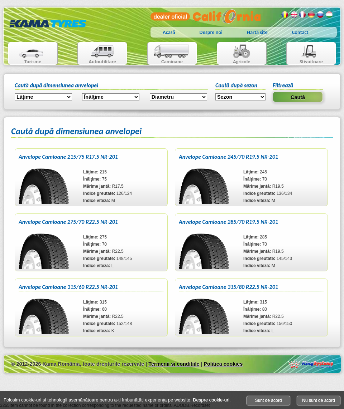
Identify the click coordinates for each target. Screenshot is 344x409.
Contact (300, 32)
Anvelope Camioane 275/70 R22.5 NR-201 (68, 221)
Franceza (302, 14)
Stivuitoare (305, 54)
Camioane (169, 54)
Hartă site (257, 32)
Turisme (26, 54)
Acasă (169, 32)
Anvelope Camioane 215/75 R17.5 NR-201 (68, 156)
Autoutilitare (97, 54)
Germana (311, 14)
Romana (284, 14)
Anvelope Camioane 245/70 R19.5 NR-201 (228, 156)
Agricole (234, 54)
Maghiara (329, 14)
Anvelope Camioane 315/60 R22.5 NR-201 (68, 287)
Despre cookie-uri (211, 400)
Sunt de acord (268, 400)
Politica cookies (223, 364)
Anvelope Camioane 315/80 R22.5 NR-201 (228, 287)
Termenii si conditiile (173, 364)
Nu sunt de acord (318, 400)
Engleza (293, 14)
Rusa (320, 14)
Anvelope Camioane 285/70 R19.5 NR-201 (228, 221)
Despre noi (211, 32)
